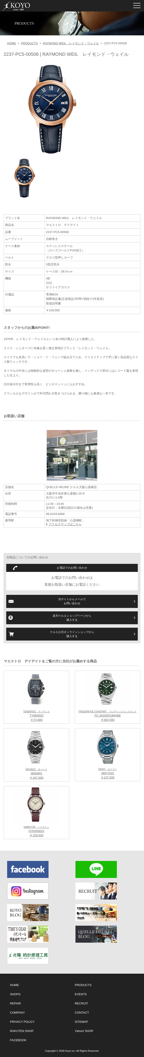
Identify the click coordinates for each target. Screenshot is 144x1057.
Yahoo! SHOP (84, 1031)
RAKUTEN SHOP (22, 1031)
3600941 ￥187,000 (36, 774)
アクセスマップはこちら (65, 524)
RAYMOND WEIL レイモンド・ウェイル (71, 43)
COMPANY (17, 1012)
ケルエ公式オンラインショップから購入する (72, 634)
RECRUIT (81, 1003)
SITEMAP (81, 1021)
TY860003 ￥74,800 (36, 716)
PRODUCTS (29, 43)
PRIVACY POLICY (22, 1021)
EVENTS (81, 994)
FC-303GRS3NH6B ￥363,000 (107, 716)
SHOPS (15, 994)
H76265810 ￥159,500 (36, 831)
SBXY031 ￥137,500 (107, 773)
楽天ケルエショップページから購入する (72, 617)
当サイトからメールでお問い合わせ (72, 601)
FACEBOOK (18, 1040)
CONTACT (82, 1012)
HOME (11, 43)
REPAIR (15, 1003)
